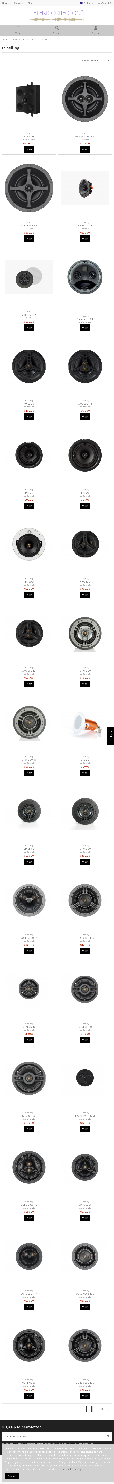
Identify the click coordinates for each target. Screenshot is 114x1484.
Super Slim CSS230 (85, 1115)
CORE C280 (29, 1382)
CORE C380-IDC (85, 937)
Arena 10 (29, 136)
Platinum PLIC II (84, 319)
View (29, 149)
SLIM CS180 (29, 1115)
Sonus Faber (29, 140)
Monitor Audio (85, 322)
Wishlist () (105, 3)
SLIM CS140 (29, 1026)
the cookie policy (71, 1469)
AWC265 (85, 581)
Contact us (19, 3)
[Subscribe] (108, 1436)
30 (107, 60)
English (87, 3)
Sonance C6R (29, 225)
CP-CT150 (29, 848)
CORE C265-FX (29, 1293)
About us (6, 3)
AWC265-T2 (29, 670)
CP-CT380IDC (29, 759)
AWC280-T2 (85, 403)
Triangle (85, 229)
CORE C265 (85, 1204)
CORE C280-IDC (85, 1382)
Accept (12, 1476)
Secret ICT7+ (85, 225)
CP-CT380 (85, 670)
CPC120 (85, 759)
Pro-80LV (29, 581)
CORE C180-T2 (29, 1204)
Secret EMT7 (29, 314)
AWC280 (29, 403)
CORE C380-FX (29, 937)
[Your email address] (53, 1436)
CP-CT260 (85, 848)
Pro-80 (85, 492)
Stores (31, 3)
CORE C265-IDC (85, 1293)
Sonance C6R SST (85, 136)
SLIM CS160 (85, 1026)
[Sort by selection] (90, 60)
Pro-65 (29, 492)
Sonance (85, 140)
